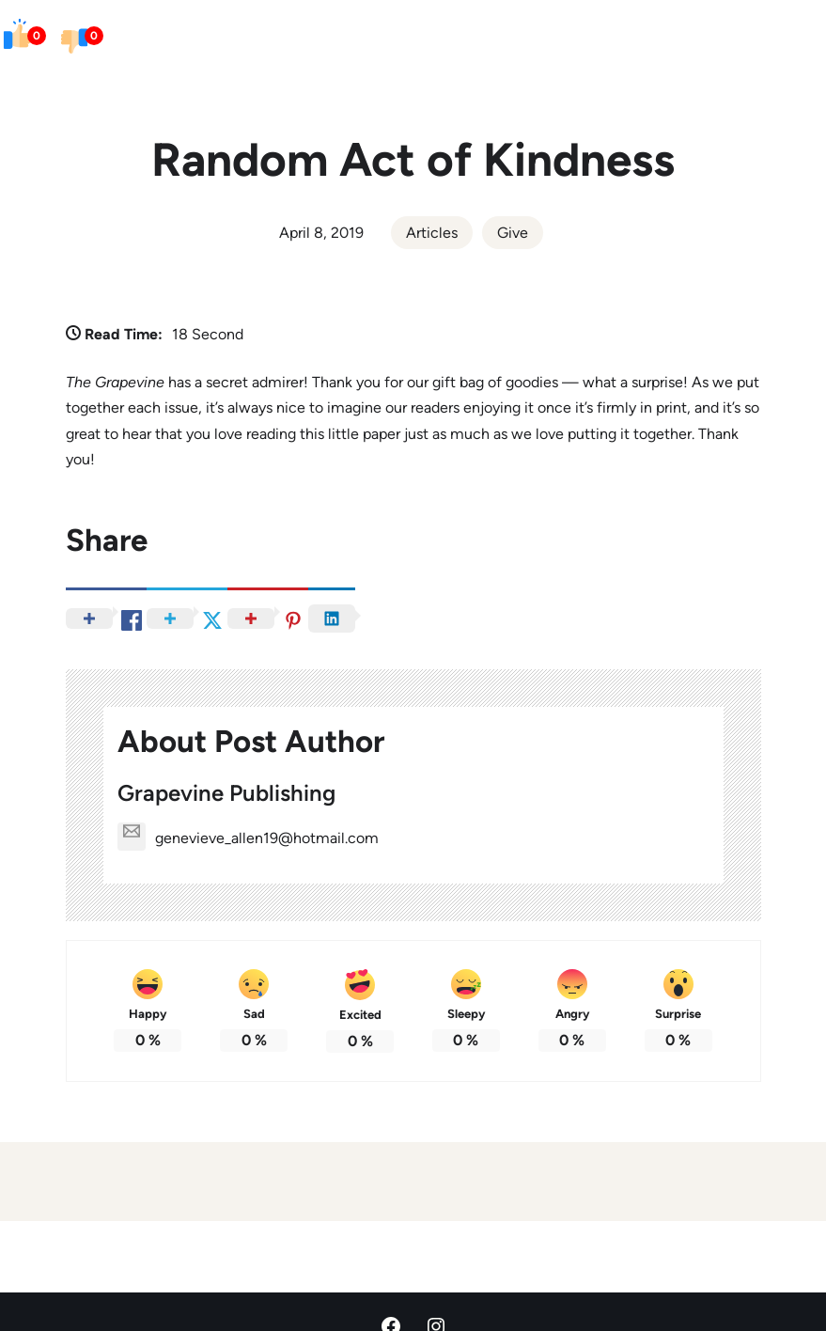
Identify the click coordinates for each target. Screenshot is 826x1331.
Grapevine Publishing (226, 792)
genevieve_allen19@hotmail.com (248, 838)
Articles (432, 233)
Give (512, 233)
